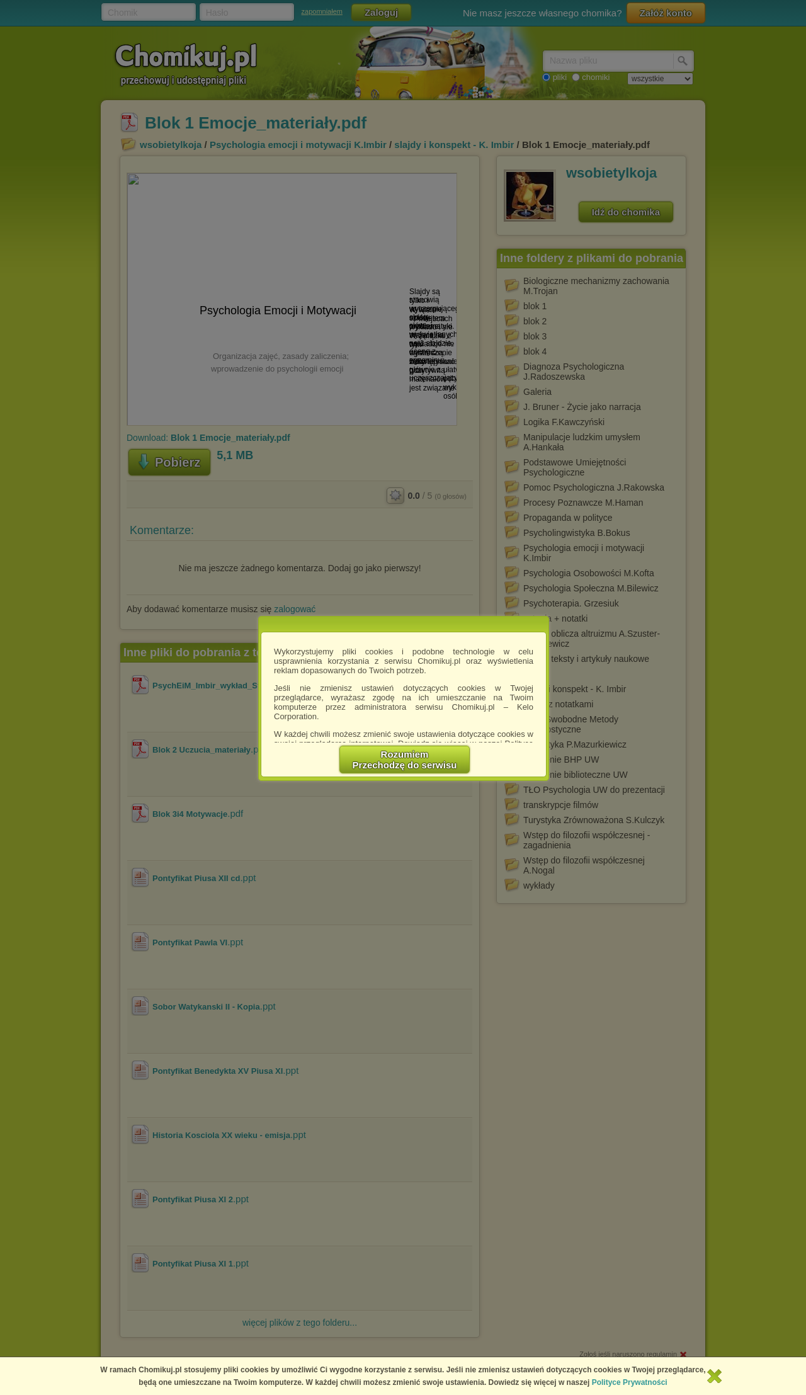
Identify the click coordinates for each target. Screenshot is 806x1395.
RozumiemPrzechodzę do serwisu (405, 759)
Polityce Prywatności (629, 1382)
